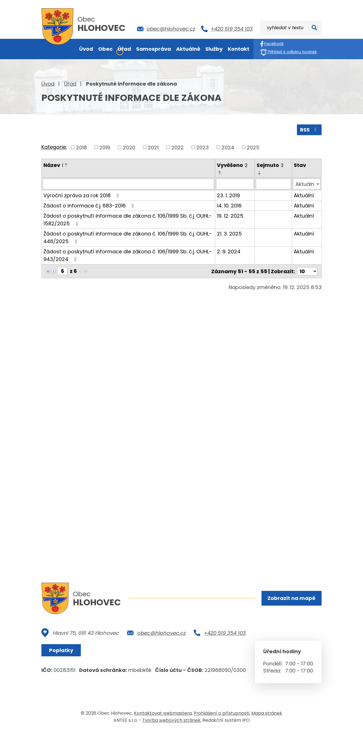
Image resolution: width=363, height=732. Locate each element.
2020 (129, 147)
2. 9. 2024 (228, 251)
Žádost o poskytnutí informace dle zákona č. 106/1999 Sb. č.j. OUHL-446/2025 (127, 237)
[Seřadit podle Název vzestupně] (66, 164)
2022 (177, 147)
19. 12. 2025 (230, 215)
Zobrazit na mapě (291, 598)
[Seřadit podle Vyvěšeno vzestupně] (220, 172)
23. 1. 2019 (228, 195)
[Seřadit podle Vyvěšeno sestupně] (220, 174)
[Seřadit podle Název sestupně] (66, 166)
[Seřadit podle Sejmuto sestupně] (260, 174)
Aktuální (304, 195)
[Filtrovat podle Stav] (306, 184)
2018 (81, 147)
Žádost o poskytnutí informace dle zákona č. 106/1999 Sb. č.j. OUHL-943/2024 (127, 255)
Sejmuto (270, 165)
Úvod (47, 83)
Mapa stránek (266, 713)
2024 (227, 147)
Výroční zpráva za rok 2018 (82, 195)
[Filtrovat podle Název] (128, 184)
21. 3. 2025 (229, 233)
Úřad (70, 83)
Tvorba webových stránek (171, 720)
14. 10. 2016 (229, 205)
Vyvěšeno (232, 165)
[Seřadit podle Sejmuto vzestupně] (260, 172)
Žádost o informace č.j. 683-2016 (89, 205)
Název (53, 165)
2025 (253, 147)
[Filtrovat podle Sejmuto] (273, 184)
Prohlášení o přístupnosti (221, 713)
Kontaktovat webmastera (163, 713)
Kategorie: (54, 146)
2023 (202, 147)
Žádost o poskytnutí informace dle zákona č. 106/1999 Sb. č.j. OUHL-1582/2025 (127, 219)
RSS (309, 129)
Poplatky (61, 650)
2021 (153, 147)
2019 (104, 147)
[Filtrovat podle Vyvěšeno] (235, 184)
